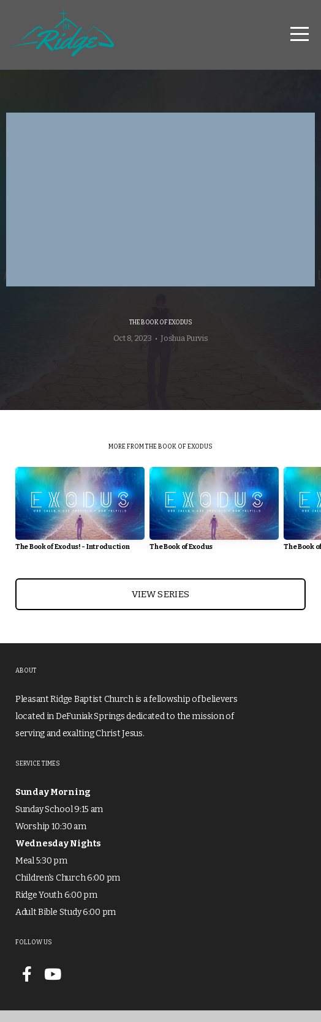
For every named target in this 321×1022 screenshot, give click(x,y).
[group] (80, 525)
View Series (160, 605)
